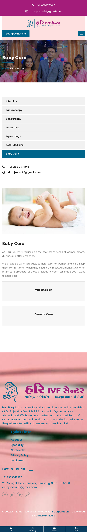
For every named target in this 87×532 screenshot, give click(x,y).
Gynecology (13, 136)
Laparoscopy (14, 110)
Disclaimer (17, 460)
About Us (16, 440)
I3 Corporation (60, 511)
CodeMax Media (45, 515)
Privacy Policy (19, 455)
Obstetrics (12, 127)
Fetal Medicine (15, 145)
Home (5, 68)
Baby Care (12, 153)
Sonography (13, 118)
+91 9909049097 (43, 5)
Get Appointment (16, 33)
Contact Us (18, 450)
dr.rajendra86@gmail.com (43, 11)
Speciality (17, 445)
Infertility (11, 101)
